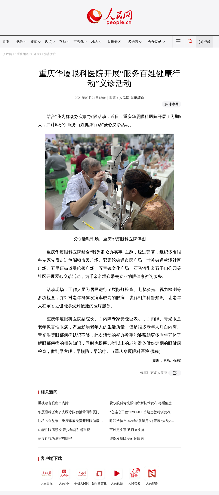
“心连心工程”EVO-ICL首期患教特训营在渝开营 (145, 412)
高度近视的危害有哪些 (55, 438)
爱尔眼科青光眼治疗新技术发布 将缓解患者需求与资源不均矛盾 (158, 403)
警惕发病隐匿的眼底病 (127, 438)
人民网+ (64, 475)
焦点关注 (50, 54)
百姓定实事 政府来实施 (127, 430)
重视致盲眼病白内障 (53, 403)
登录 (207, 41)
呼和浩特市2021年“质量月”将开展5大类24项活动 (146, 421)
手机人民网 (81, 475)
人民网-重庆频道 (131, 98)
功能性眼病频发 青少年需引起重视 (64, 430)
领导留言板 (99, 475)
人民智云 (134, 475)
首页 (6, 41)
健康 (37, 54)
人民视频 (116, 475)
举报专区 (114, 41)
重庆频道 (23, 54)
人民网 (7, 54)
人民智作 (151, 475)
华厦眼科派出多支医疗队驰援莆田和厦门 (68, 412)
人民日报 (46, 475)
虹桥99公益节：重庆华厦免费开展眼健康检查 (72, 421)
